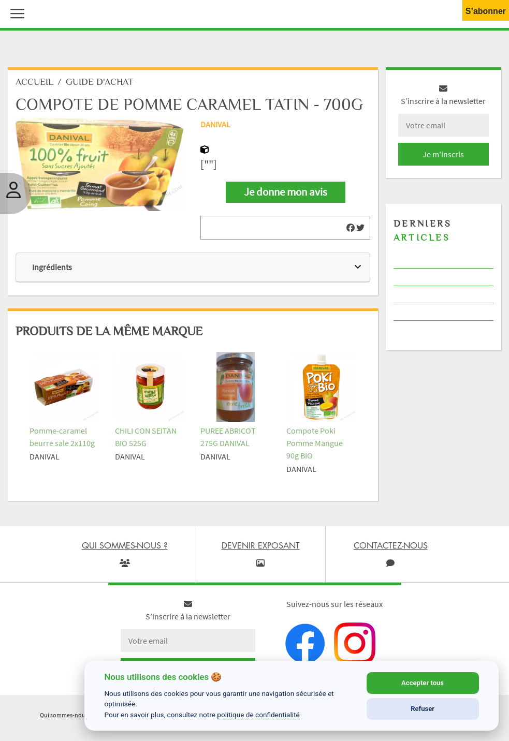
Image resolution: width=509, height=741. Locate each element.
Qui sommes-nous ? (66, 715)
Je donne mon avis (285, 192)
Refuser (422, 709)
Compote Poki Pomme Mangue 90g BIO (314, 443)
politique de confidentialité (258, 714)
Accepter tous (422, 683)
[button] (15, 12)
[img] (350, 228)
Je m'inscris (443, 154)
